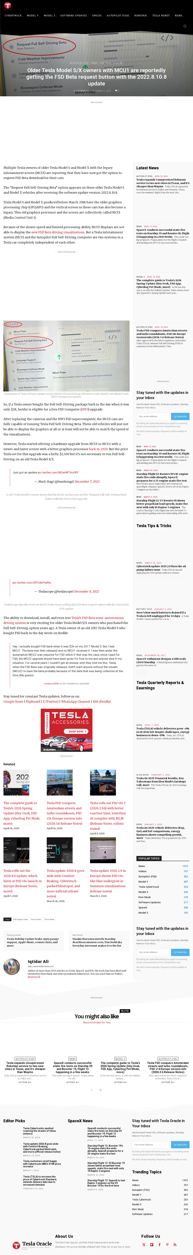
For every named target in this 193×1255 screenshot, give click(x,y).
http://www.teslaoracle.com (40, 966)
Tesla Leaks (36, 919)
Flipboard (33, 702)
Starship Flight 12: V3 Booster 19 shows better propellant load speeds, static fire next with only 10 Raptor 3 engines (162, 504)
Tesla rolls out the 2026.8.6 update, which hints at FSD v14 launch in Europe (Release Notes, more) (22, 881)
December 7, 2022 (87, 481)
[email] (153, 416)
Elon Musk (142, 775)
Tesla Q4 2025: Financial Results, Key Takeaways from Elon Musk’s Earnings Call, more (161, 782)
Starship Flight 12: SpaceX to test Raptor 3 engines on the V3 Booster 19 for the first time (106, 1183)
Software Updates (111, 62)
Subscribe (180, 416)
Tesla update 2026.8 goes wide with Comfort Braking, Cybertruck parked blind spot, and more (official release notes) (42, 1147)
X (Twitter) (50, 702)
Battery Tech (144, 609)
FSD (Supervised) (20, 919)
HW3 (84, 409)
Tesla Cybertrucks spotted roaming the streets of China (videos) (39, 1131)
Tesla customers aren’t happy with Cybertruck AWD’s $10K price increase (42, 1164)
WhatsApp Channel (75, 702)
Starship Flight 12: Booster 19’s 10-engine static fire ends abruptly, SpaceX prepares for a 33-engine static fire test (162, 477)
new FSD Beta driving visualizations (58, 232)
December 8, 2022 (86, 591)
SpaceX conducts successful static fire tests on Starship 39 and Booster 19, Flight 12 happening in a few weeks (162, 233)
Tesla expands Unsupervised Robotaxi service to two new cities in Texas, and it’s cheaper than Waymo (163, 183)
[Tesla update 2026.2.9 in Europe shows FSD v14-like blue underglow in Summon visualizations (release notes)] (103, 852)
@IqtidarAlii (34, 977)
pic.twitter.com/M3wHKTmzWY (58, 472)
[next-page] (144, 672)
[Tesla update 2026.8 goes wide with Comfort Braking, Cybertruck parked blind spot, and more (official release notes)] (60, 852)
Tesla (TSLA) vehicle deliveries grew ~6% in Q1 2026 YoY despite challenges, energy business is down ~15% (162, 732)
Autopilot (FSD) (79, 62)
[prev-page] (138, 672)
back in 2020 (98, 449)
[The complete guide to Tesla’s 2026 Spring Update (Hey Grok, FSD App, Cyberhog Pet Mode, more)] (16, 784)
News (94, 62)
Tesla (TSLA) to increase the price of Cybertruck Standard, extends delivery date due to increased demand (40, 1180)
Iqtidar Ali (83, 90)
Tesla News (49, 919)
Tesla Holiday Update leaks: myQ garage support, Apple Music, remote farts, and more (33, 942)
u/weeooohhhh (51, 683)
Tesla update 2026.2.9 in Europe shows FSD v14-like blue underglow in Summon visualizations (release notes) (108, 881)
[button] (185, 26)
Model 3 (140, 277)
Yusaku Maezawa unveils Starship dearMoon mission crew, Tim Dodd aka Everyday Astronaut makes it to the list (97, 942)
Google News (13, 702)
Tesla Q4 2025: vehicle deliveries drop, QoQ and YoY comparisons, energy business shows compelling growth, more (160, 833)
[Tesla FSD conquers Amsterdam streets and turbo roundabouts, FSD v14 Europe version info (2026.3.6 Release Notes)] (60, 784)
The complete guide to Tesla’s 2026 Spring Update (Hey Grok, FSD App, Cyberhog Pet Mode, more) (21, 813)
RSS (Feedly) (101, 702)
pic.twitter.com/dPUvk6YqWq (32, 582)
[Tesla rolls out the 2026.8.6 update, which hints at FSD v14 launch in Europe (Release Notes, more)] (16, 852)
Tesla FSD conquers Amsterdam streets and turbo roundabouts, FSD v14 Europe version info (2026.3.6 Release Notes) (64, 813)
